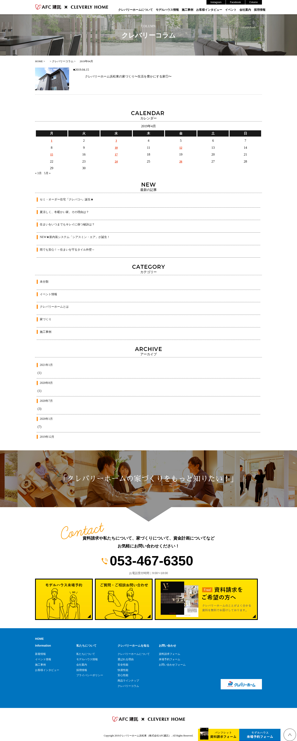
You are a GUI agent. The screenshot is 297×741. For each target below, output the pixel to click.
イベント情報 (48, 294)
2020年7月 (46, 400)
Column (253, 2)
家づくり (45, 319)
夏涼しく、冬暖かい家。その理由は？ (64, 212)
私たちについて (85, 653)
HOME (39, 638)
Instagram (216, 2)
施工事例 (187, 9)
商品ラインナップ (128, 680)
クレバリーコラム (128, 685)
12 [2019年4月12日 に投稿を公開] (180, 147)
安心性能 (123, 675)
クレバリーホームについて (135, 9)
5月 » (47, 173)
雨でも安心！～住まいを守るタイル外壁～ (67, 249)
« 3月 (38, 173)
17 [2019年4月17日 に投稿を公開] (116, 154)
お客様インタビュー (209, 9)
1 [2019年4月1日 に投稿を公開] (51, 140)
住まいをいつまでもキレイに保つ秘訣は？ (67, 224)
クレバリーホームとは (54, 306)
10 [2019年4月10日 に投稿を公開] (116, 147)
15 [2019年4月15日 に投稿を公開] (51, 154)
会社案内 (245, 9)
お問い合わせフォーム (172, 664)
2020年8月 (46, 382)
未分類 (44, 281)
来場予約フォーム (169, 659)
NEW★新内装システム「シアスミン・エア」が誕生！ (75, 237)
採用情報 (259, 9)
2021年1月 (46, 364)
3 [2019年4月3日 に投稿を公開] (116, 140)
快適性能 (123, 670)
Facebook (235, 2)
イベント (231, 9)
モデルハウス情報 (167, 9)
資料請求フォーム (169, 653)
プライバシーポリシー (89, 675)
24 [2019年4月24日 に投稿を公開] (116, 161)
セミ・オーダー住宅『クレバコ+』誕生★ (66, 199)
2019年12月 (47, 436)
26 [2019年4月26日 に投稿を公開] (180, 161)
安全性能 (123, 664)
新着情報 (40, 653)
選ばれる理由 (126, 659)
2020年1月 (46, 418)
